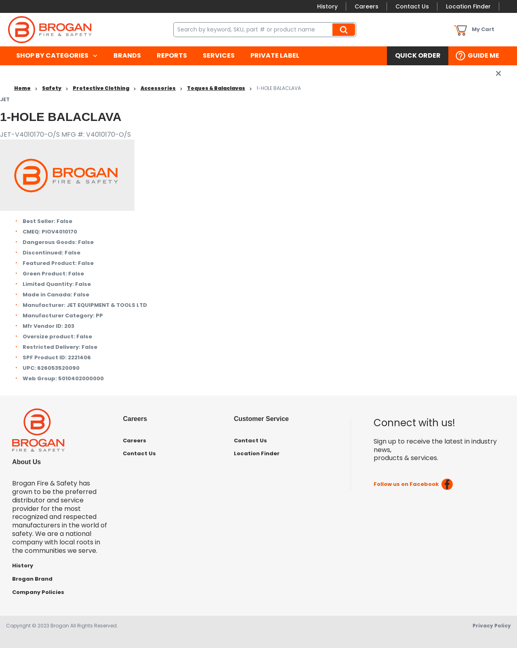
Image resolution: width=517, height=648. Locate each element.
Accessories (158, 88)
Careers (366, 6)
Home (22, 88)
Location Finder (468, 6)
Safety (51, 88)
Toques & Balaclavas (216, 88)
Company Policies (38, 592)
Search (345, 29)
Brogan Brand (32, 579)
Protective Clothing (101, 88)
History (327, 6)
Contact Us (412, 6)
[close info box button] (498, 73)
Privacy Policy (492, 625)
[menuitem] (56, 55)
